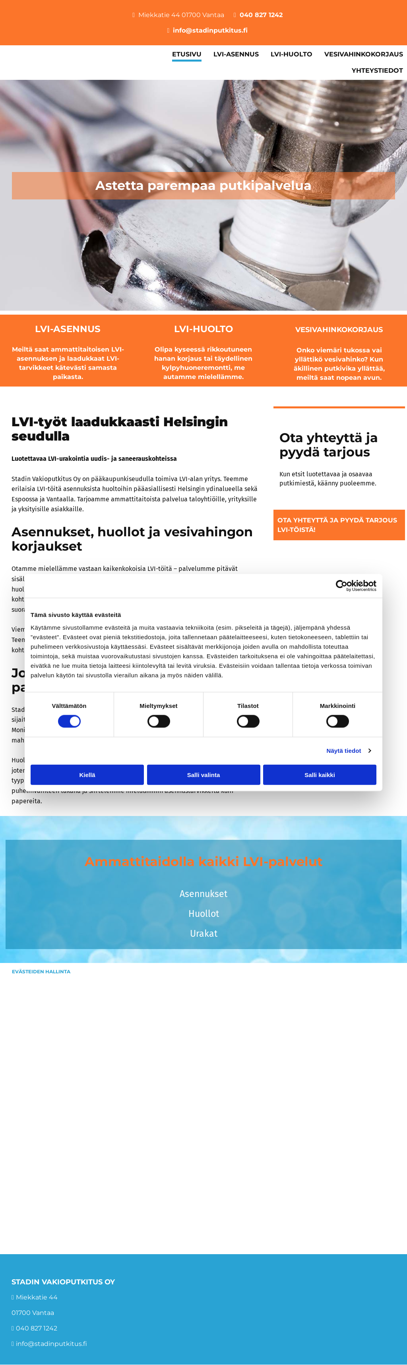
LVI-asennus (68, 328)
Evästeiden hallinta (41, 971)
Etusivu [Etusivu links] (187, 54)
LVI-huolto (203, 328)
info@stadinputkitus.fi (210, 30)
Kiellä (87, 774)
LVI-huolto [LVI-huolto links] (291, 54)
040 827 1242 (261, 15)
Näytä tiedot (344, 750)
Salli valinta (203, 774)
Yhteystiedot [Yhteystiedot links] (377, 70)
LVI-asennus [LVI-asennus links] (236, 54)
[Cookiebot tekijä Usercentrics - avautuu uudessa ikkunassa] (341, 586)
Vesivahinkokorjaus (339, 329)
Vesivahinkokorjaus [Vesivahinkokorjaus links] (363, 54)
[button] (339, 525)
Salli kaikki (319, 774)
